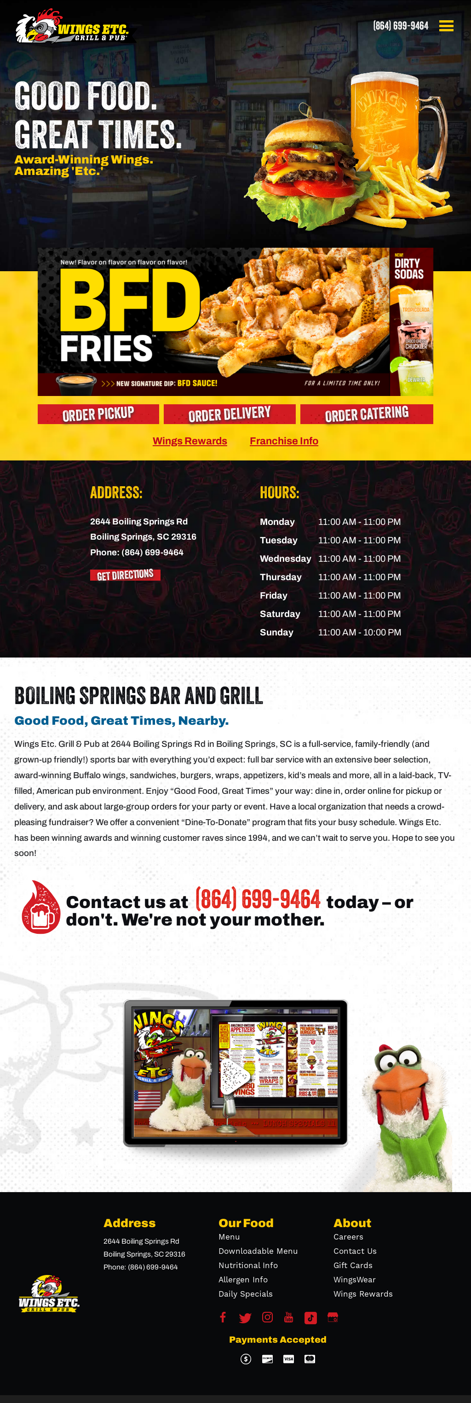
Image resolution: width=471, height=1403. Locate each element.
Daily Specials (245, 1294)
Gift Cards (353, 1266)
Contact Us (355, 1251)
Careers (348, 1237)
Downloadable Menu (258, 1251)
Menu (229, 1237)
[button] (448, 26)
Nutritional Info (248, 1266)
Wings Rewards (190, 440)
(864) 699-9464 (400, 25)
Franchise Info (284, 440)
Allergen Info (243, 1280)
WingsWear (354, 1280)
